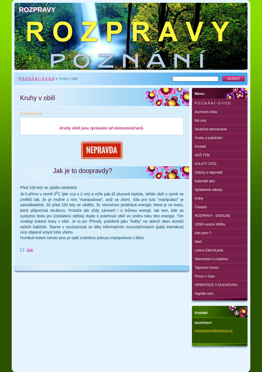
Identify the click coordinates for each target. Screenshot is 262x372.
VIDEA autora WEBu (210, 224)
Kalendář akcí (205, 181)
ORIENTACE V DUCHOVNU (216, 285)
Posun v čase (205, 276)
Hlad (198, 242)
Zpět (29, 250)
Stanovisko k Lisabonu (211, 259)
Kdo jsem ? (203, 233)
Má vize (200, 121)
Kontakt (200, 146)
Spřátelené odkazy (208, 190)
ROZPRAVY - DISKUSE (212, 216)
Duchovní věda (206, 112)
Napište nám (204, 294)
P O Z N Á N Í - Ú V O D (36, 79)
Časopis (201, 207)
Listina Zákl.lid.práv (209, 250)
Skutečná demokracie (211, 129)
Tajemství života (206, 268)
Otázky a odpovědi (208, 172)
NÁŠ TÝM (202, 155)
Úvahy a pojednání (209, 138)
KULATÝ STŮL (206, 164)
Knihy (199, 198)
